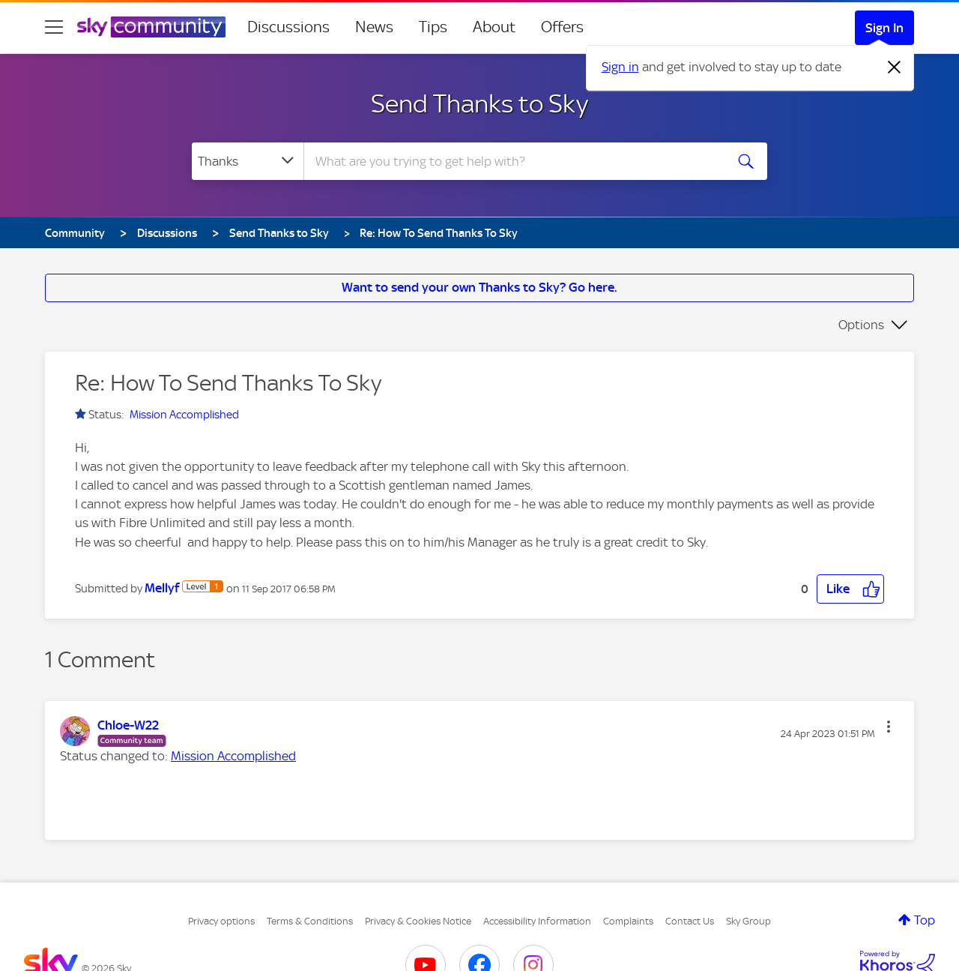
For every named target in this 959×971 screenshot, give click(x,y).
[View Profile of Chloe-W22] (128, 725)
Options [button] (861, 324)
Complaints (628, 921)
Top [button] (924, 920)
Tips (433, 27)
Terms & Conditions (310, 921)
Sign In (884, 27)
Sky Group (748, 921)
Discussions (288, 27)
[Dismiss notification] (895, 67)
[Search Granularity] (247, 161)
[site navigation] (54, 27)
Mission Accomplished (184, 414)
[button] (850, 589)
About (494, 27)
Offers (562, 27)
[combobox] (512, 161)
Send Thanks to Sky (479, 103)
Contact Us (689, 921)
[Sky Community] (151, 27)
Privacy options (221, 921)
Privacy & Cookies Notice (418, 921)
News (374, 27)
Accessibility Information (537, 921)
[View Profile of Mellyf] (162, 587)
